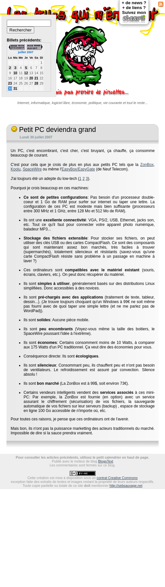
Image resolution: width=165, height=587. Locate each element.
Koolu (16, 169)
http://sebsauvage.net (125, 485)
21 (36, 78)
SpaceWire (32, 169)
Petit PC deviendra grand (53, 130)
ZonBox (146, 164)
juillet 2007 (26, 52)
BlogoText (105, 461)
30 (10, 88)
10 (15, 73)
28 (36, 83)
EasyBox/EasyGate (78, 169)
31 (15, 88)
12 (26, 73)
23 (10, 83)
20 (31, 78)
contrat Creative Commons (117, 478)
